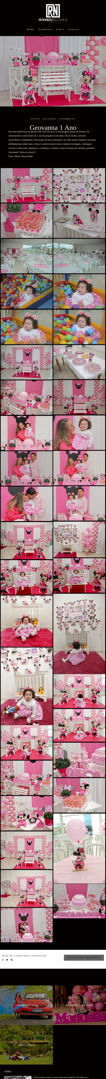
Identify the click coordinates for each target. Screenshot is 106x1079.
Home (31, 29)
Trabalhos (45, 29)
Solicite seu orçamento (84, 957)
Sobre (60, 29)
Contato (73, 29)
